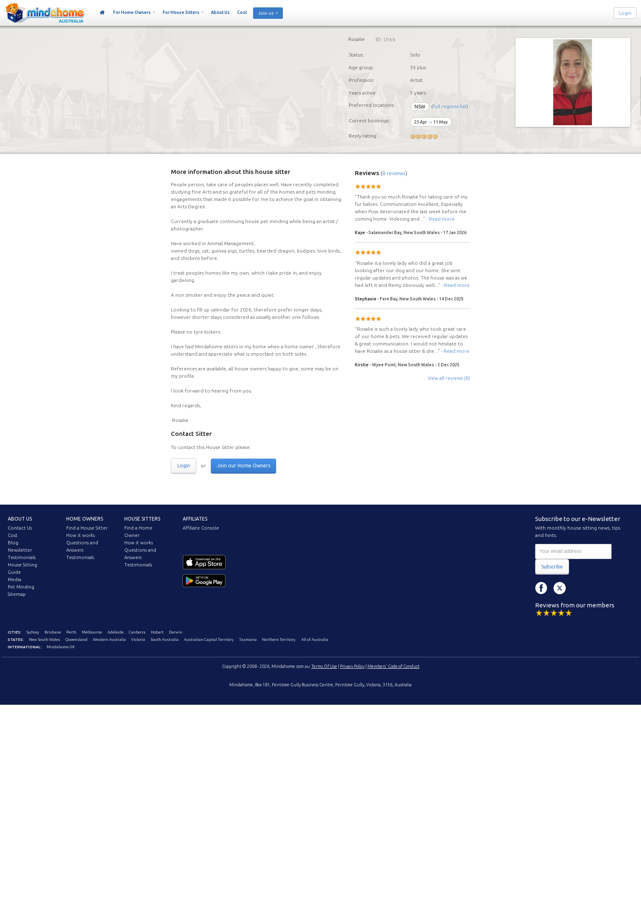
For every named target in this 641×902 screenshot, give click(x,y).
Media (14, 579)
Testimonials (22, 557)
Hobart (157, 632)
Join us (265, 13)
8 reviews (394, 173)
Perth (71, 632)
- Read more (440, 218)
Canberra (137, 632)
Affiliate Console (201, 527)
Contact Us (20, 527)
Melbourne (92, 632)
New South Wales (44, 639)
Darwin (175, 632)
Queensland (76, 639)
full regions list (449, 106)
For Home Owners (132, 12)
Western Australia (109, 639)
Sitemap (17, 594)
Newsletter (20, 550)
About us (20, 518)
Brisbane (53, 632)
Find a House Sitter (87, 527)
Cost (242, 12)
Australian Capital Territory (209, 639)
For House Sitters (181, 12)
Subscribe (552, 566)
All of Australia (314, 639)
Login (625, 13)
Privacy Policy (352, 666)
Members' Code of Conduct (393, 666)
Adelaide (115, 632)
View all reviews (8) (449, 378)
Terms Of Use (324, 666)
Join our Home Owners (243, 465)
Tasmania (248, 639)
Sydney (33, 632)
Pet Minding (21, 586)
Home (102, 13)
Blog (13, 542)
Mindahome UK (61, 647)
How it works (80, 535)
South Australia (165, 639)
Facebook (541, 588)
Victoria (138, 639)
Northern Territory (279, 639)
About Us (220, 12)
